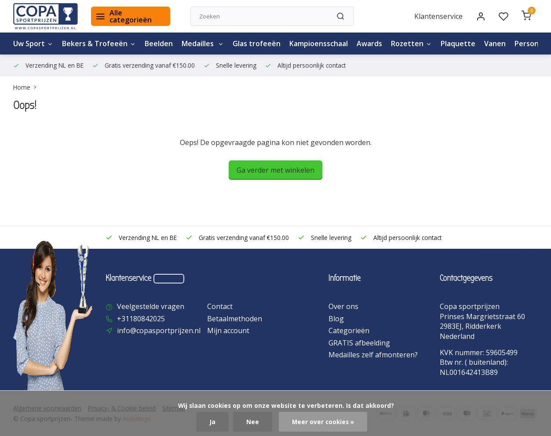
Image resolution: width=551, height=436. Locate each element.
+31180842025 (141, 318)
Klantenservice (438, 16)
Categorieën (348, 330)
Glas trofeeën (257, 43)
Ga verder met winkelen (275, 170)
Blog (336, 318)
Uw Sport (33, 43)
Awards (369, 43)
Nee (252, 422)
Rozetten (411, 43)
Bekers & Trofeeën (99, 43)
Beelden (159, 43)
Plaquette (458, 43)
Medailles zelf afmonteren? (373, 355)
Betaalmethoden (234, 318)
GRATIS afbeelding (359, 343)
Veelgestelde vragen (150, 306)
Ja (212, 422)
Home (26, 87)
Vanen (495, 43)
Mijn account (228, 330)
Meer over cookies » (323, 422)
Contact (220, 306)
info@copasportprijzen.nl (159, 330)
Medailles (203, 43)
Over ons (343, 306)
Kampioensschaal (318, 43)
